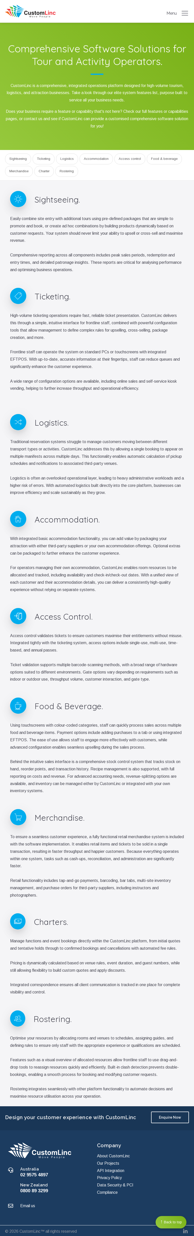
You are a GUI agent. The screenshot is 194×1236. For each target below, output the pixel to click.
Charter (44, 171)
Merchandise (19, 171)
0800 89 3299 (34, 1188)
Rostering (67, 171)
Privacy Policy (109, 1176)
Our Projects (108, 1161)
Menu (177, 13)
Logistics (67, 159)
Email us (27, 1204)
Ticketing (43, 159)
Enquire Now (170, 1117)
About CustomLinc (113, 1154)
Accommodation (96, 159)
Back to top (171, 1221)
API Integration (110, 1169)
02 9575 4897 (34, 1172)
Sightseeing (18, 159)
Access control (130, 159)
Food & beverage (164, 159)
